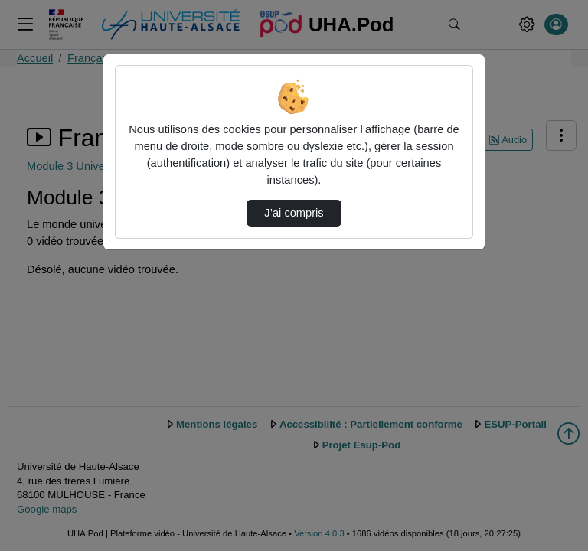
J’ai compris (293, 213)
